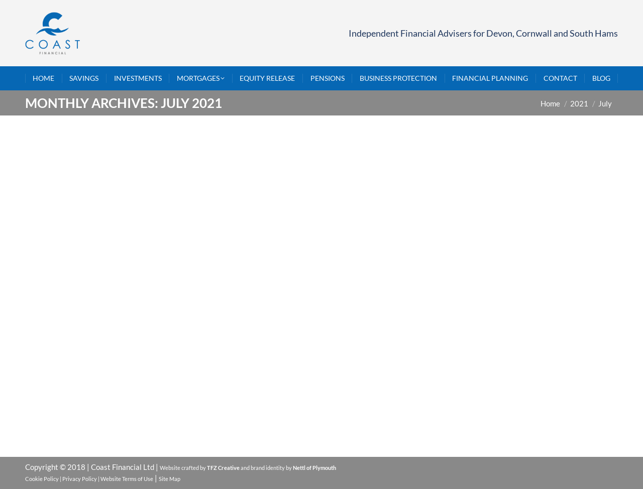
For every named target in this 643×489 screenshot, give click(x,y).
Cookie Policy (42, 478)
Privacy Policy (79, 478)
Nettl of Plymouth (314, 467)
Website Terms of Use (126, 478)
